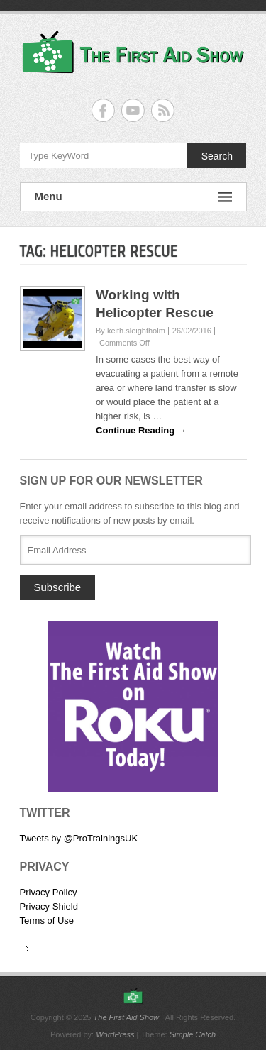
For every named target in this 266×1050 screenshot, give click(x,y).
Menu (133, 197)
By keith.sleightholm (130, 330)
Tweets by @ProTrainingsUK (79, 838)
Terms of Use (47, 920)
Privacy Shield (49, 906)
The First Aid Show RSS (162, 110)
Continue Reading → (141, 430)
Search (217, 156)
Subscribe (58, 587)
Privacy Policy (48, 892)
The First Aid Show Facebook (103, 110)
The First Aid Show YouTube (133, 110)
